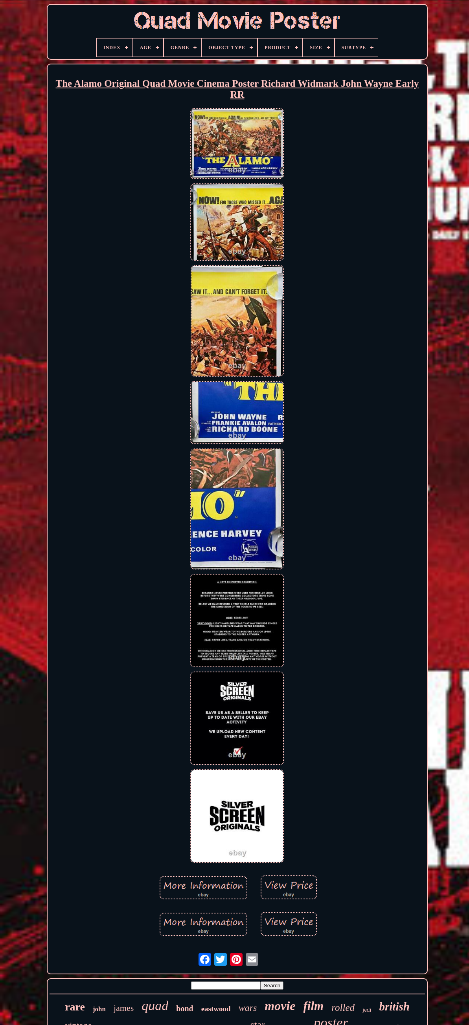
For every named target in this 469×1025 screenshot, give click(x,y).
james (124, 1008)
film (313, 1006)
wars (248, 1008)
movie (280, 1006)
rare (75, 1007)
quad (155, 1005)
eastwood (216, 1009)
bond (184, 1008)
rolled (343, 1007)
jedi (367, 1010)
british (394, 1006)
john (99, 1009)
